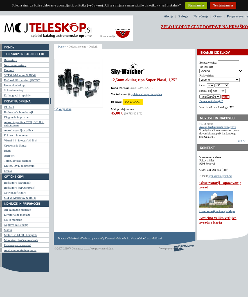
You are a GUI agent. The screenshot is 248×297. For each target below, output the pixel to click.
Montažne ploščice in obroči (21, 240)
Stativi (8, 229)
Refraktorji (10, 60)
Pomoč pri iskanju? (211, 101)
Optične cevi (107, 238)
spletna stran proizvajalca (146, 94)
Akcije (168, 16)
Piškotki (157, 238)
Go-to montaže (13, 219)
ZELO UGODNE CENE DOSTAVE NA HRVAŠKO (204, 27)
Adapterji (9, 155)
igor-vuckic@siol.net (220, 175)
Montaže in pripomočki (129, 238)
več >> (242, 140)
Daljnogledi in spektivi (17, 95)
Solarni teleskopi (14, 90)
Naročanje (200, 16)
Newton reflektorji (15, 65)
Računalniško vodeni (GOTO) (22, 80)
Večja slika (64, 109)
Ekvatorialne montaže (17, 214)
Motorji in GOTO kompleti (20, 235)
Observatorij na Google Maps (217, 211)
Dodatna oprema (90, 238)
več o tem (95, 5)
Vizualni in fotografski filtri (20, 140)
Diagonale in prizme (16, 117)
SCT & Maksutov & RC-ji (20, 75)
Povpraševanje (237, 16)
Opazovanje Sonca (15, 145)
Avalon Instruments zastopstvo (217, 127)
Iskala (7, 150)
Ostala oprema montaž (17, 245)
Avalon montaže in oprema (20, 250)
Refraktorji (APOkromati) (19, 187)
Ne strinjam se (223, 5)
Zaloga (183, 16)
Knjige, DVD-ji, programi (19, 165)
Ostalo (8, 170)
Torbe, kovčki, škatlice (17, 160)
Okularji (9, 107)
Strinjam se (196, 5)
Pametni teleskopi (14, 85)
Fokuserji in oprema (16, 135)
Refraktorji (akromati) (17, 182)
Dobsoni (9, 70)
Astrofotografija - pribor (18, 130)
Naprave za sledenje (16, 224)
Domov (62, 46)
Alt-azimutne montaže (17, 209)
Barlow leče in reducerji (18, 112)
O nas (217, 16)
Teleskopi (73, 238)
